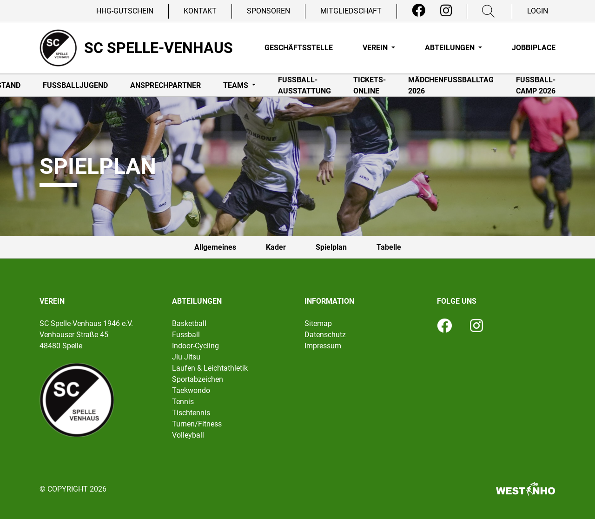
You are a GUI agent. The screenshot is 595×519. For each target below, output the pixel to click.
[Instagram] (446, 11)
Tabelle (389, 247)
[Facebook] (418, 11)
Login (537, 11)
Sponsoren (268, 11)
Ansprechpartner (165, 85)
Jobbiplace (533, 47)
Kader (276, 247)
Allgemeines (215, 247)
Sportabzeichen (197, 379)
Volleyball (188, 435)
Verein (376, 47)
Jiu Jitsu (186, 357)
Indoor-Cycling (195, 345)
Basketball (189, 323)
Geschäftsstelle (298, 47)
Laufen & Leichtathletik (210, 368)
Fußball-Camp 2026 (535, 85)
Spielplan (331, 247)
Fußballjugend (75, 85)
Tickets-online (369, 85)
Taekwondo (191, 390)
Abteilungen (450, 47)
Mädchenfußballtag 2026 (451, 85)
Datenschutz (325, 334)
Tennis (183, 401)
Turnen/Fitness (197, 423)
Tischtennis (191, 412)
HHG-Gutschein (124, 11)
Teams (236, 85)
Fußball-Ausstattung (304, 85)
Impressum (322, 345)
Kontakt (200, 11)
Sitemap (318, 323)
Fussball (186, 334)
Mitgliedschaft (351, 11)
